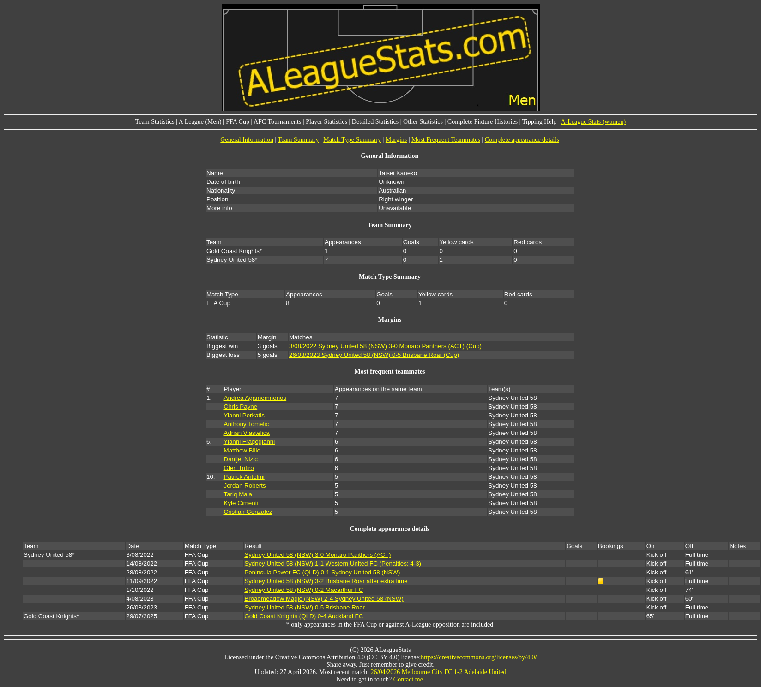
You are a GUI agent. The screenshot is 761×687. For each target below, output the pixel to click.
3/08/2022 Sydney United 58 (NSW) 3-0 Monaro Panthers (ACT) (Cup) (385, 346)
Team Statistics (155, 121)
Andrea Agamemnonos (255, 397)
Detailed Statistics (375, 121)
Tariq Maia (238, 494)
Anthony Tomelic (246, 424)
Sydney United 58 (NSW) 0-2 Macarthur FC (303, 589)
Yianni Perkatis (244, 415)
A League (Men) (200, 121)
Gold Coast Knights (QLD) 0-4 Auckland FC (303, 616)
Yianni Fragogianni (249, 441)
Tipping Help (539, 121)
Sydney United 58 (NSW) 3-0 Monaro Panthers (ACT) (317, 554)
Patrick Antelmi (244, 476)
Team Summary (298, 139)
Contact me (408, 679)
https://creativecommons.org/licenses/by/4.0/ (479, 657)
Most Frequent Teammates (445, 139)
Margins (396, 139)
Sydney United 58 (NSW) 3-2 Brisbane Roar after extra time (325, 581)
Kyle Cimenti (241, 503)
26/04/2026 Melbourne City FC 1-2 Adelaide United (439, 672)
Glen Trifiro (239, 467)
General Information (246, 139)
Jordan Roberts (245, 485)
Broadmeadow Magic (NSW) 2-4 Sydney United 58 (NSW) (323, 598)
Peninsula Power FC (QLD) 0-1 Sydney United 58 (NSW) (322, 572)
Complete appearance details (522, 139)
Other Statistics (423, 121)
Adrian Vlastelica (247, 432)
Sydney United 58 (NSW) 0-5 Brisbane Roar (304, 607)
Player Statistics (326, 121)
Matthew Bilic (242, 450)
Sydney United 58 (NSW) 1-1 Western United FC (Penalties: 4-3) (332, 563)
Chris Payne (241, 406)
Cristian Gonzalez (248, 511)
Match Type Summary (352, 139)
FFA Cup (237, 121)
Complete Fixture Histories (482, 121)
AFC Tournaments (277, 121)
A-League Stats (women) (593, 121)
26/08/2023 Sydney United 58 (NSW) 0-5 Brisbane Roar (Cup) (374, 354)
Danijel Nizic (241, 459)
